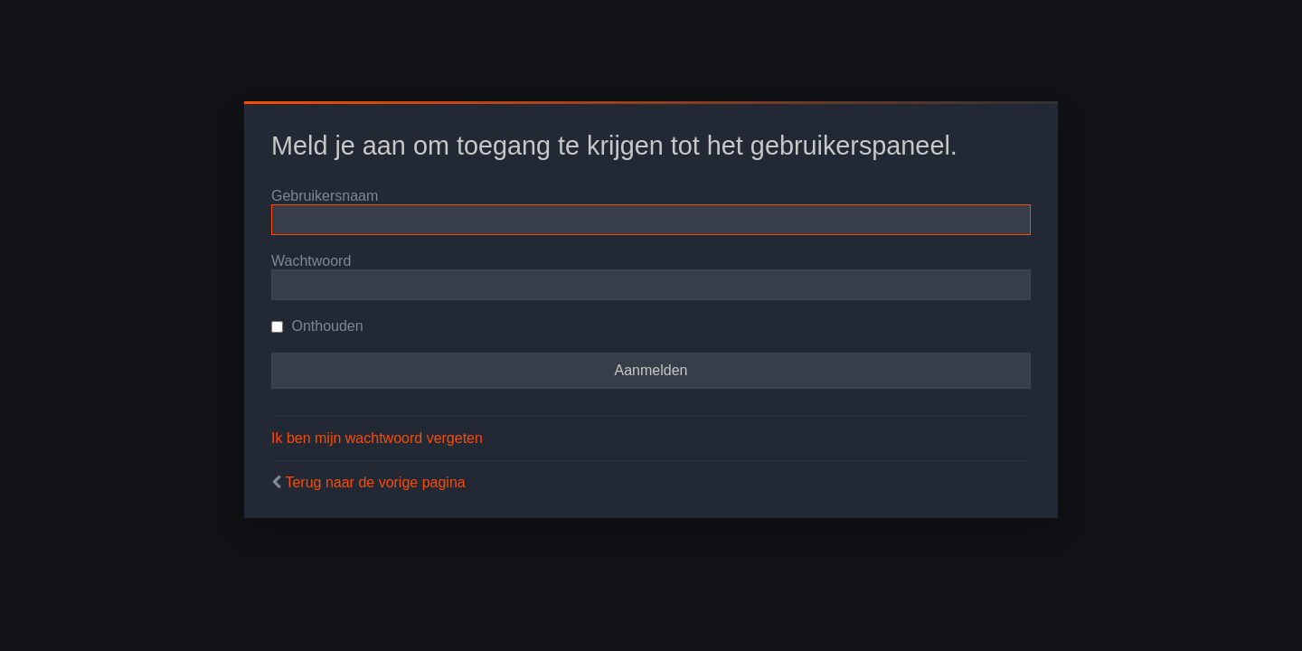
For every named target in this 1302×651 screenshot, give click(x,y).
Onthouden (317, 326)
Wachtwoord (311, 261)
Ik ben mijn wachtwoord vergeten (377, 438)
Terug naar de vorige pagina (375, 482)
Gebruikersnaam (324, 195)
